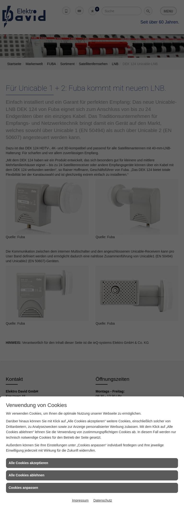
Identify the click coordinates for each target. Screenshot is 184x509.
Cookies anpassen (23, 488)
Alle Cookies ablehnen (26, 475)
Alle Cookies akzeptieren (28, 463)
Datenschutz (102, 500)
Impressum (80, 500)
